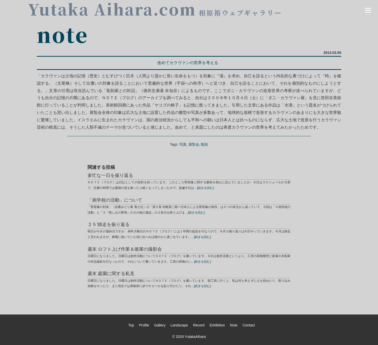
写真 (182, 144)
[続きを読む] (205, 188)
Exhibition (217, 325)
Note (234, 325)
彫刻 (204, 144)
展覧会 (193, 144)
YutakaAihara (195, 337)
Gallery (159, 325)
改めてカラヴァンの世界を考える (187, 63)
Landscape (179, 325)
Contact (249, 325)
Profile (144, 325)
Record (198, 325)
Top (131, 325)
